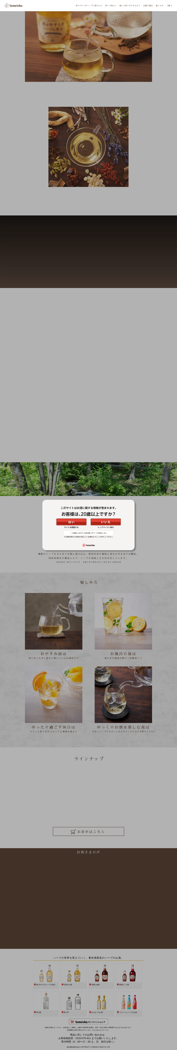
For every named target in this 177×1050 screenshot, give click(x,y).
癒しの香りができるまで (130, 6)
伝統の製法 (148, 6)
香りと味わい (111, 6)
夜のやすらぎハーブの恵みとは (90, 6)
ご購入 (169, 6)
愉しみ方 (159, 6)
